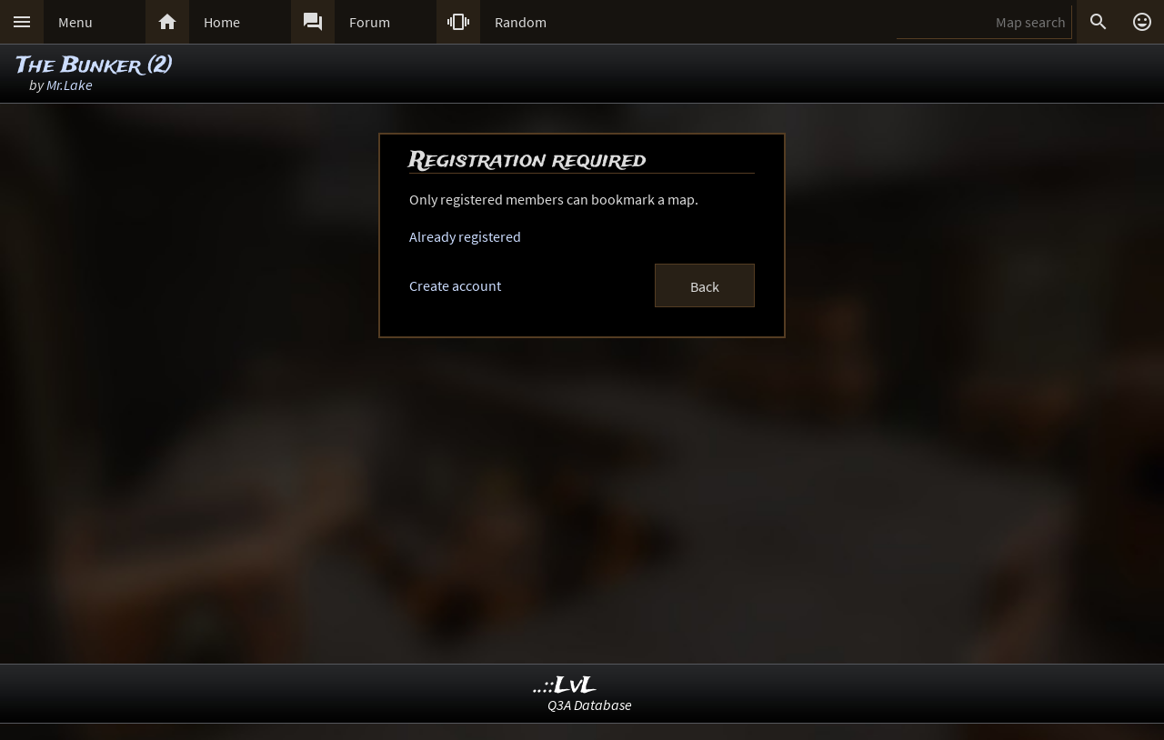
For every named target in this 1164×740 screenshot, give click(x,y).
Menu (75, 22)
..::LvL (565, 686)
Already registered (465, 236)
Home (222, 22)
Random (521, 22)
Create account (455, 285)
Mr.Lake (69, 84)
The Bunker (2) (94, 66)
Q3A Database (589, 704)
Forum (369, 22)
